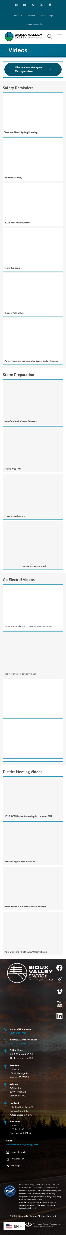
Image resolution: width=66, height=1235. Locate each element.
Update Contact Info (33, 24)
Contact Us (17, 15)
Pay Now (31, 15)
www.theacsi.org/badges (29, 1202)
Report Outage (47, 15)
